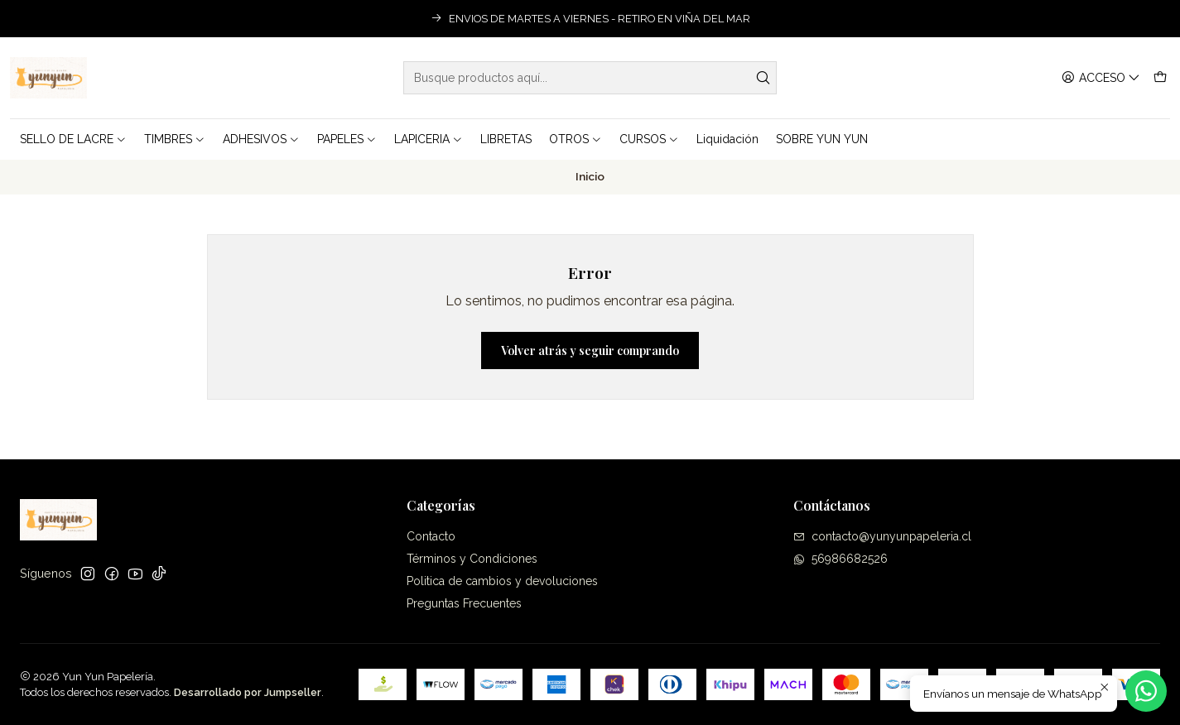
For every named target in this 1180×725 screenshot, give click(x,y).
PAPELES (347, 139)
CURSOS (649, 139)
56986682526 (840, 558)
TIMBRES (174, 139)
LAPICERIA (428, 139)
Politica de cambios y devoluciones (502, 581)
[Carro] (1160, 78)
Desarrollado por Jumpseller (247, 692)
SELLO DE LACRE (73, 139)
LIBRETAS (506, 139)
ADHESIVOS (261, 139)
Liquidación (727, 139)
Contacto (431, 536)
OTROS (575, 139)
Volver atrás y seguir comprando (590, 350)
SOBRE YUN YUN (822, 139)
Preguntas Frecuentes (464, 603)
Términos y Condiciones (472, 558)
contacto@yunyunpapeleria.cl (882, 536)
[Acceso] (1100, 78)
